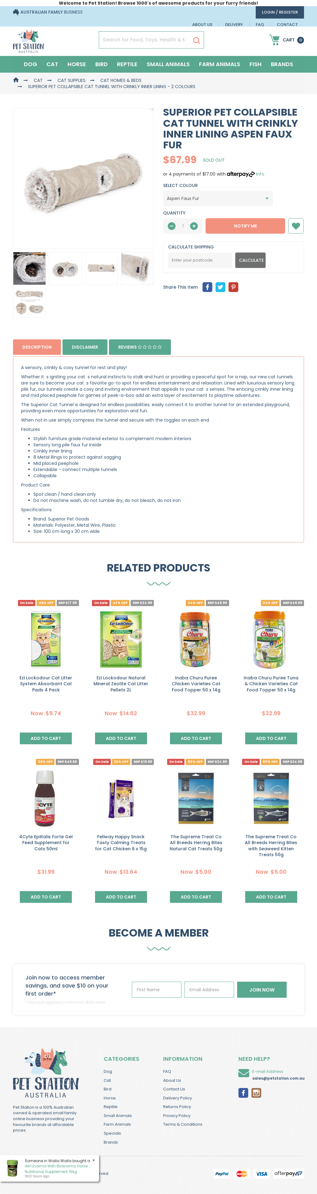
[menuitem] (207, 287)
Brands (282, 64)
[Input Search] (144, 40)
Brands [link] (111, 1142)
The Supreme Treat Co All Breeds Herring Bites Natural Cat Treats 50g (196, 843)
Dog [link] (108, 1071)
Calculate (251, 260)
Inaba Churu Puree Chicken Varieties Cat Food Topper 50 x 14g (196, 684)
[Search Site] (196, 40)
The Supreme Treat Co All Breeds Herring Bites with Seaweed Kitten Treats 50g (271, 846)
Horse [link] (110, 1098)
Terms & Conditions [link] (182, 1124)
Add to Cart (46, 738)
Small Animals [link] (118, 1116)
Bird (101, 64)
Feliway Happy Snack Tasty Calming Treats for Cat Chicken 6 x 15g (121, 843)
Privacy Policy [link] (176, 1116)
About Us (202, 25)
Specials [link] (112, 1133)
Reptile (127, 64)
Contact (287, 25)
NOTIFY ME (245, 226)
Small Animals (168, 64)
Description (37, 347)
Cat (52, 64)
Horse (76, 64)
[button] (296, 226)
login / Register (280, 12)
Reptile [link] (111, 1107)
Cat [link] (107, 1080)
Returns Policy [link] (177, 1107)
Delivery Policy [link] (177, 1098)
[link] (243, 1092)
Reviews (140, 347)
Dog (30, 64)
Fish (256, 64)
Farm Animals (219, 64)
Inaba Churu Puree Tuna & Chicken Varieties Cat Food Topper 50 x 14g (271, 684)
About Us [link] (172, 1080)
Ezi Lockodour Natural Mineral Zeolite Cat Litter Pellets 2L (120, 684)
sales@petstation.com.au (278, 1078)
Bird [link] (107, 1089)
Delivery (234, 25)
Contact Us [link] (174, 1089)
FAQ (260, 25)
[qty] (182, 226)
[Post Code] (200, 260)
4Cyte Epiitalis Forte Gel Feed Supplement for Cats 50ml (46, 843)
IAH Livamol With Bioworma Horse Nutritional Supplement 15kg (55, 1168)
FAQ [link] (167, 1071)
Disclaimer (85, 347)
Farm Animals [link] (117, 1124)
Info (260, 174)
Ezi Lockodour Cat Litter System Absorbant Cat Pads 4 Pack (46, 684)
